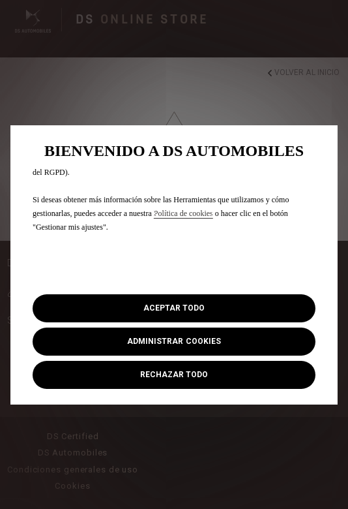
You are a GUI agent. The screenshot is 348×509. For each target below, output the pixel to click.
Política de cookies (183, 213)
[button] (174, 342)
